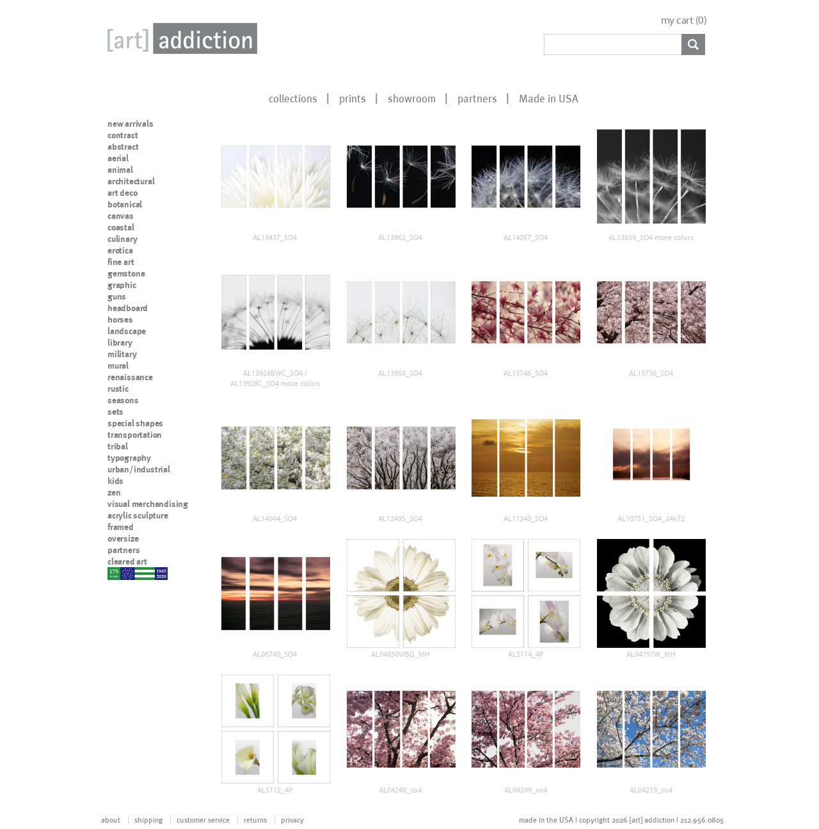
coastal (120, 227)
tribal (117, 446)
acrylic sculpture (137, 515)
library (119, 342)
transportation (134, 435)
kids (115, 481)
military (121, 354)
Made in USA (548, 98)
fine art (120, 262)
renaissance (130, 377)
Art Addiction (179, 38)
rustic (118, 388)
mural (118, 365)
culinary (122, 239)
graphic (121, 285)
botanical (124, 204)
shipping (148, 819)
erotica (120, 250)
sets (115, 411)
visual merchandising (147, 504)
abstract (122, 146)
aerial (118, 158)
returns (255, 819)
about (110, 819)
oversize (122, 538)
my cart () (684, 20)
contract (122, 135)
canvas (120, 216)
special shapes (135, 423)
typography (129, 458)
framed (120, 527)
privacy (292, 819)
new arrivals (130, 123)
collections (293, 98)
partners (477, 98)
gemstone (126, 273)
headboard (127, 308)
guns (116, 296)
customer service (203, 819)
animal (120, 170)
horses (120, 319)
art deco (122, 193)
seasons (123, 400)
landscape (126, 331)
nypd (117, 573)
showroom (412, 98)
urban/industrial (138, 469)
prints (352, 98)
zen (113, 492)
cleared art (127, 561)
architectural (130, 181)
